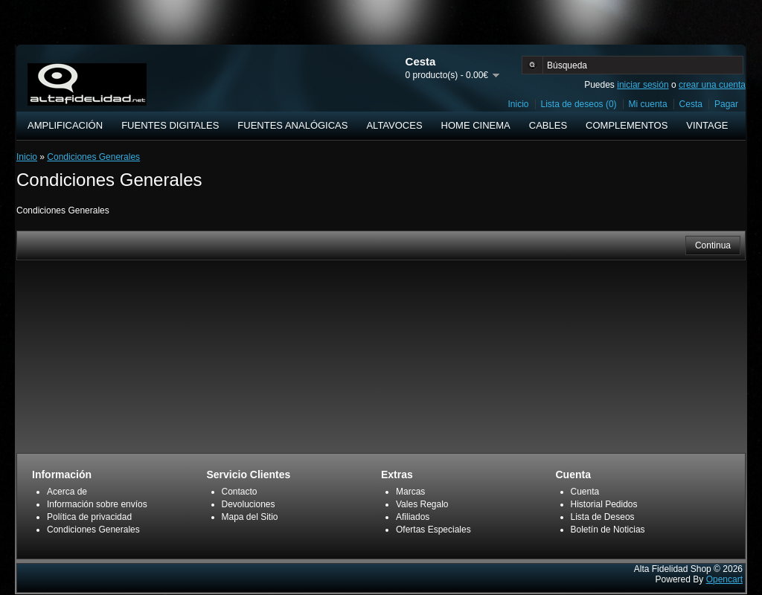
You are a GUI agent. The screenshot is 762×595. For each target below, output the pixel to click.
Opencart (724, 579)
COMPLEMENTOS (626, 125)
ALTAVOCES (394, 125)
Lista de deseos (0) (579, 104)
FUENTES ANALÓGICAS (292, 125)
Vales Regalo (422, 504)
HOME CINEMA (475, 125)
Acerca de (67, 491)
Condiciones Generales (93, 157)
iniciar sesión (642, 85)
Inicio (518, 104)
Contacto (239, 491)
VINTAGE (707, 125)
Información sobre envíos (97, 504)
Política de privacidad (89, 517)
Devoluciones (248, 504)
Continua (713, 245)
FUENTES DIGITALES (170, 125)
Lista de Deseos (603, 517)
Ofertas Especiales (433, 529)
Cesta (690, 104)
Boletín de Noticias (608, 529)
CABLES (548, 125)
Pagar (726, 104)
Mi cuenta (648, 104)
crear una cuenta (712, 85)
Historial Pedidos (604, 504)
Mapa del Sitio (250, 517)
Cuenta (585, 491)
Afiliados (412, 517)
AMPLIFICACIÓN (65, 125)
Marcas (410, 491)
